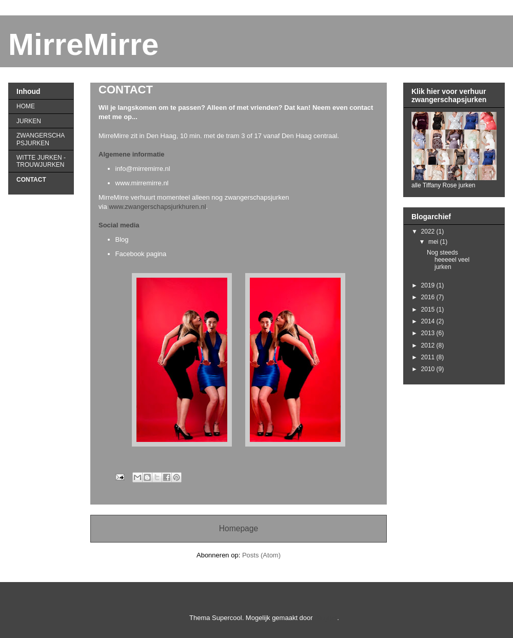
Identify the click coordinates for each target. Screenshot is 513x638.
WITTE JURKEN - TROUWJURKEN (41, 161)
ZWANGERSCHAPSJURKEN (40, 139)
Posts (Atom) (261, 555)
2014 (429, 321)
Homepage (238, 528)
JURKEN (28, 121)
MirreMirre (83, 44)
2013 (429, 333)
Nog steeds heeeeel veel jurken (448, 260)
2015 (429, 309)
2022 (429, 231)
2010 (429, 369)
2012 (429, 345)
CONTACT (31, 179)
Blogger (325, 618)
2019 (429, 285)
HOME (25, 106)
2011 (429, 357)
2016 (429, 297)
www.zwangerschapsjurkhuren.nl (157, 206)
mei (434, 241)
